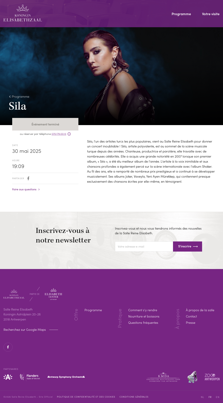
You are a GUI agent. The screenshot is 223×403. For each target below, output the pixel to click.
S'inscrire (184, 246)
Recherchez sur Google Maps (25, 329)
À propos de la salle (200, 310)
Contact (191, 316)
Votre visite (211, 14)
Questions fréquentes (143, 322)
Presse (190, 322)
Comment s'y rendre (142, 310)
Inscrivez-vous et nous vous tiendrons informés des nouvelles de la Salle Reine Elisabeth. (158, 230)
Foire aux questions (24, 189)
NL (202, 397)
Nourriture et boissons (143, 316)
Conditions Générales (134, 397)
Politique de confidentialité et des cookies (86, 397)
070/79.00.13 (59, 134)
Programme (181, 14)
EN (218, 397)
